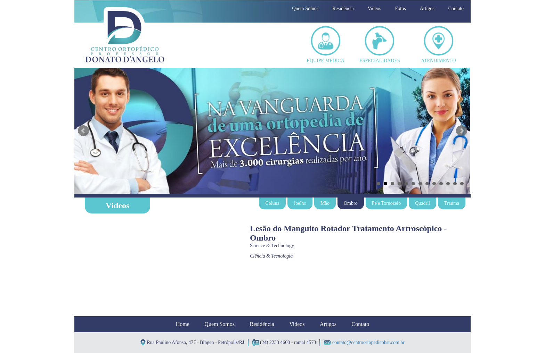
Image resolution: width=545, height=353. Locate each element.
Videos (374, 8)
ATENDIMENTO (438, 44)
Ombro (351, 203)
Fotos (400, 8)
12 (455, 183)
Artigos (427, 8)
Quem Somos (305, 8)
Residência (342, 8)
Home (182, 324)
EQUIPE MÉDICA (325, 44)
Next (461, 130)
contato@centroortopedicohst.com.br (368, 342)
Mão (325, 203)
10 (441, 183)
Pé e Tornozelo (386, 203)
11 (448, 183)
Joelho (300, 203)
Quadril (422, 203)
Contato (456, 8)
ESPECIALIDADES (379, 44)
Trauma (451, 203)
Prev (83, 130)
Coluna (272, 203)
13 (462, 183)
